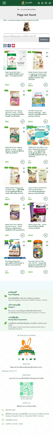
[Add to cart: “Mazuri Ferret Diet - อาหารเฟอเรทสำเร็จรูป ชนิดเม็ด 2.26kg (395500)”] (46, 235)
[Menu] (4, 3)
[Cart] (50, 3)
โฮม (18, 9)
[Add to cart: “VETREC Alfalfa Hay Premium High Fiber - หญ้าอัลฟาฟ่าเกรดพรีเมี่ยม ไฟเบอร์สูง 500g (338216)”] (46, 121)
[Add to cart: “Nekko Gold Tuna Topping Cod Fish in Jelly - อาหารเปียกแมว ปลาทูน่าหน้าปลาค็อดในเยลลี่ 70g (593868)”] (22, 121)
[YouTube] (31, 359)
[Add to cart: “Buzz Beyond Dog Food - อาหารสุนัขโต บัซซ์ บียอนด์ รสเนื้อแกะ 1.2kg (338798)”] (22, 272)
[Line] (35, 359)
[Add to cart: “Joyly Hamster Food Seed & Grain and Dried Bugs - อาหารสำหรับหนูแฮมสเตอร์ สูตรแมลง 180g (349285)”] (46, 199)
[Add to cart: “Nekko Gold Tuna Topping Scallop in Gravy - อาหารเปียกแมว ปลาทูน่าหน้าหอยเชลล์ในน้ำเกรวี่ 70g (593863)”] (22, 235)
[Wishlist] (46, 3)
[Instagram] (23, 359)
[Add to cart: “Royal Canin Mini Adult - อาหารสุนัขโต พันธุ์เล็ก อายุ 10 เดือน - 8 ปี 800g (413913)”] (22, 85)
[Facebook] (19, 359)
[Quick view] (23, 56)
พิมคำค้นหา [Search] (44, 40)
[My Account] (42, 3)
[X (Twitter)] (27, 359)
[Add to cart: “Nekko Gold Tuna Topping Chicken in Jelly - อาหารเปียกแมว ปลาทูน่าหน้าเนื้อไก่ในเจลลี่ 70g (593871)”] (22, 162)
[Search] (39, 3)
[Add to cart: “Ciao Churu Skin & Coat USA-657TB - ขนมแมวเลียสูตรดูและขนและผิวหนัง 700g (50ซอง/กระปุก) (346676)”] (46, 272)
